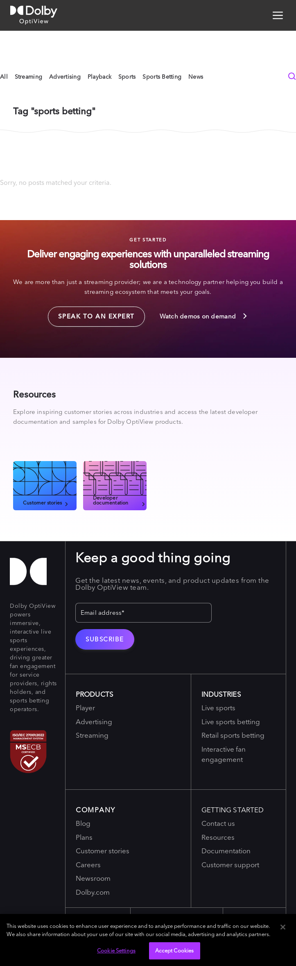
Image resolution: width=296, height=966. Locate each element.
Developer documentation (120, 500)
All (4, 76)
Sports (127, 76)
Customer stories (46, 502)
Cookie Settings (116, 950)
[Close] (283, 927)
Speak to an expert (91, 313)
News (195, 76)
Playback (99, 76)
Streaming (29, 76)
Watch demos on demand (204, 316)
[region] (148, 940)
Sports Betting (161, 76)
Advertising (65, 76)
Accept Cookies (174, 950)
